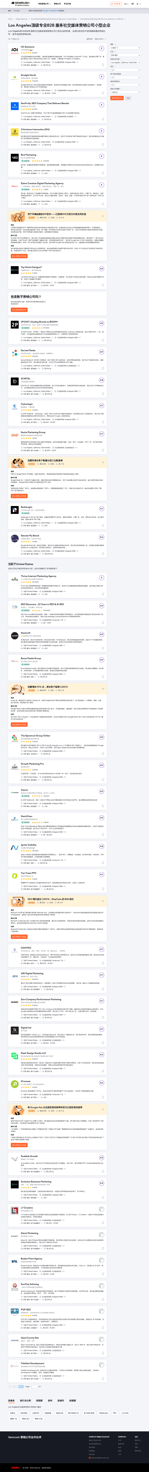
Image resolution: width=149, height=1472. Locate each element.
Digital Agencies (22, 19)
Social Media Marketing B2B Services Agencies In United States (54, 19)
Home (10, 19)
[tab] (11, 1401)
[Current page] (33, 1386)
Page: (28, 1386)
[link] (57, 4)
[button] (126, 4)
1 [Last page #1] (40, 1386)
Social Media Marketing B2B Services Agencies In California (101, 19)
